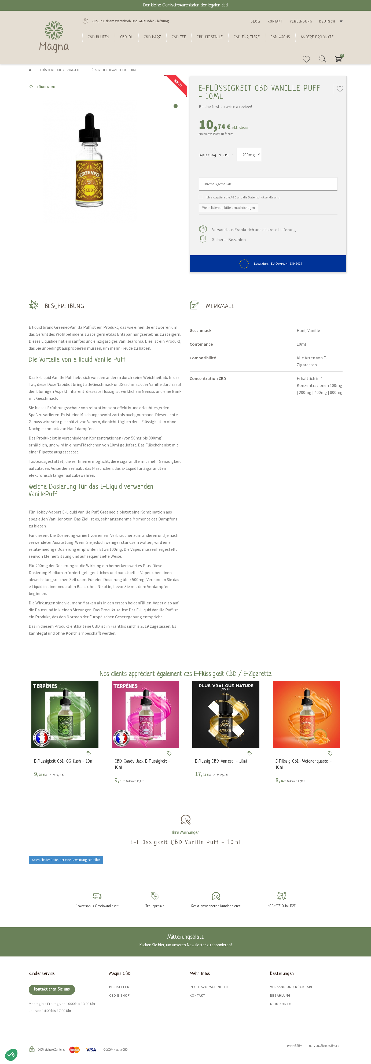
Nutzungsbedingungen (324, 1046)
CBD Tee (179, 37)
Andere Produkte (317, 37)
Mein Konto (281, 1004)
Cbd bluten (98, 37)
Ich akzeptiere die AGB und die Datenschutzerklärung (242, 197)
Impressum (294, 1046)
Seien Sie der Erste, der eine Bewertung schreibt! (66, 860)
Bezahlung (280, 995)
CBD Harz (152, 37)
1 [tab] (176, 106)
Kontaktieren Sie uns (52, 989)
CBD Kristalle (210, 37)
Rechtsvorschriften (209, 987)
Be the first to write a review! (225, 106)
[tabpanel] (105, 161)
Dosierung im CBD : (216, 155)
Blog (255, 22)
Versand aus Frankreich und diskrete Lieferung (254, 229)
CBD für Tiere (247, 37)
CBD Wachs (280, 37)
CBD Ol (126, 37)
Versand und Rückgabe (291, 987)
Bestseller (119, 987)
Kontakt (275, 22)
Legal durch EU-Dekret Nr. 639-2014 (268, 263)
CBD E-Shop (119, 995)
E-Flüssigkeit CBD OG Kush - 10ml (64, 761)
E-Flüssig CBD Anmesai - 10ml (221, 761)
